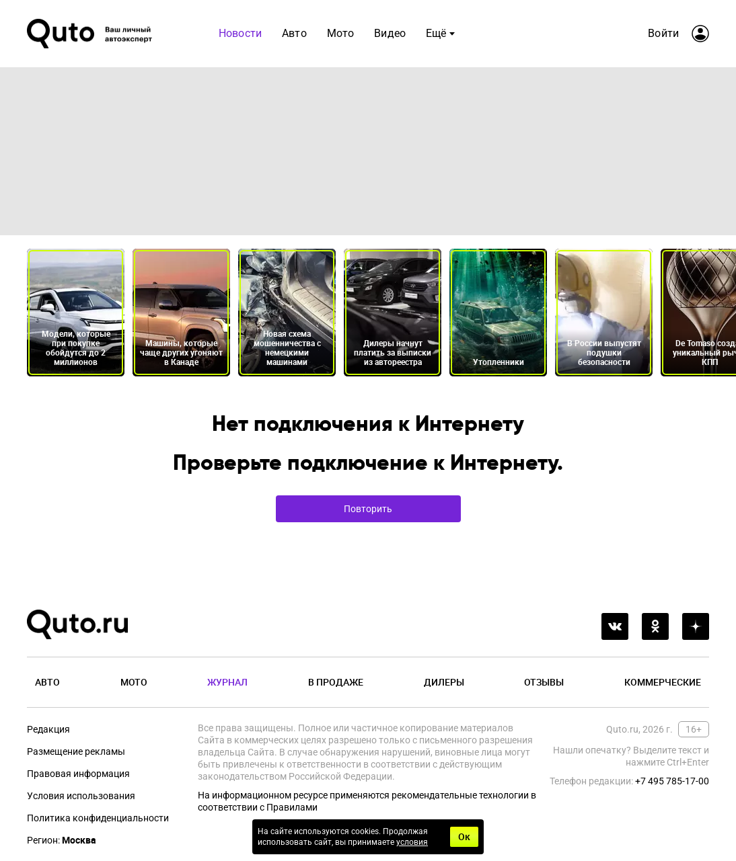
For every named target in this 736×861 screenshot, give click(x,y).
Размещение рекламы (76, 751)
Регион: (61, 840)
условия (412, 842)
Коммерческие (662, 681)
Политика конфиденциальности (98, 818)
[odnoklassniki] (655, 626)
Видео (390, 33)
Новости (240, 33)
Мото (341, 33)
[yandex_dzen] (695, 626)
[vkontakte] (614, 626)
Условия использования (81, 795)
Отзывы (544, 681)
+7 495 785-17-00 (672, 781)
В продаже (335, 681)
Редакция (48, 729)
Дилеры (444, 681)
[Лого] (91, 33)
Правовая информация (78, 773)
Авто (294, 33)
